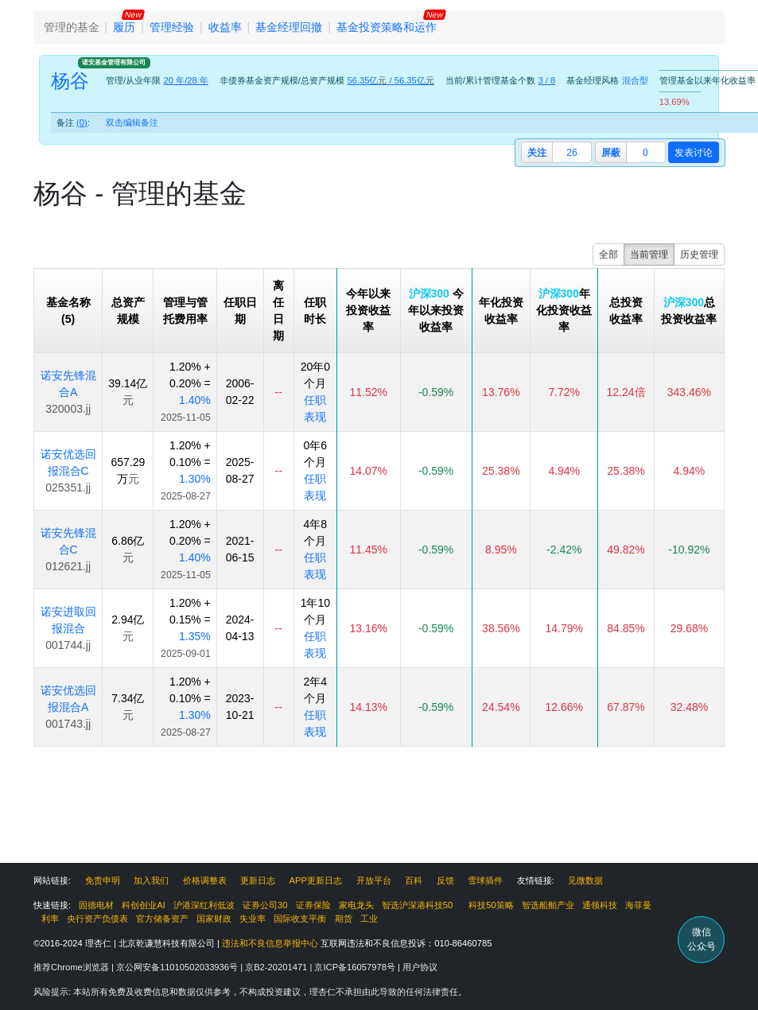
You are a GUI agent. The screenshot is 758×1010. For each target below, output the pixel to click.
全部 (608, 254)
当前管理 (649, 254)
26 (571, 152)
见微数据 (585, 880)
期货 (343, 918)
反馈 (445, 880)
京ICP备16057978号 (356, 967)
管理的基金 (71, 27)
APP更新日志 (316, 880)
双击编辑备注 (132, 122)
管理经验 (172, 27)
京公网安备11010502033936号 (178, 967)
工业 (369, 918)
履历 (124, 27)
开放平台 (373, 880)
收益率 (225, 27)
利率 (50, 918)
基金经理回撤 (288, 27)
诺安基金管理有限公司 (114, 62)
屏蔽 (610, 152)
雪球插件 (485, 880)
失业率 (252, 918)
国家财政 (213, 918)
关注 (536, 152)
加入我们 (151, 880)
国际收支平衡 (300, 918)
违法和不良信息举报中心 (270, 943)
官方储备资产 (162, 918)
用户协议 (419, 967)
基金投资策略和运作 (386, 27)
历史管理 (699, 254)
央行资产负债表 (97, 918)
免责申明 (102, 880)
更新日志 (257, 880)
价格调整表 (205, 880)
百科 (413, 880)
